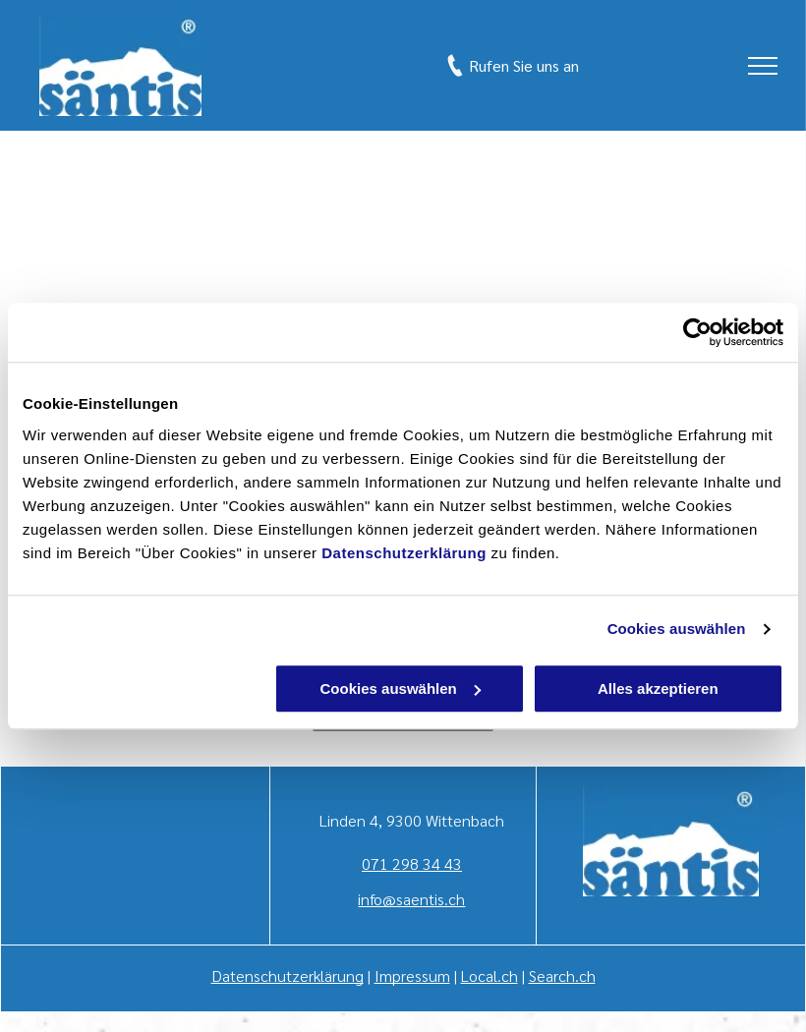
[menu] (762, 65)
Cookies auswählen (676, 628)
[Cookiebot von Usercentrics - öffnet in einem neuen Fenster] (697, 332)
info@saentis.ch (411, 899)
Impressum (412, 975)
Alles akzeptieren (658, 688)
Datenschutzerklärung (404, 553)
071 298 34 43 (412, 863)
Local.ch (489, 975)
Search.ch (562, 975)
